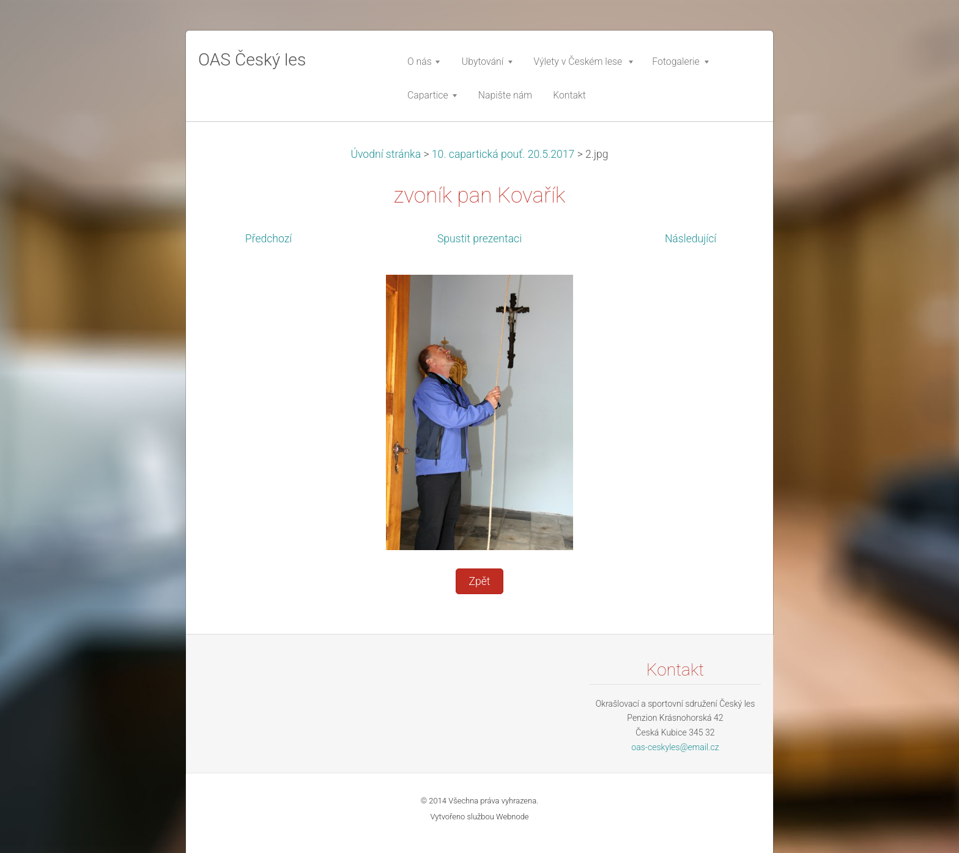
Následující (690, 239)
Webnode (512, 816)
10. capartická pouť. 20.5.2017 (503, 154)
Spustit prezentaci (479, 239)
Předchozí (268, 239)
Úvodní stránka (385, 154)
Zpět (479, 581)
